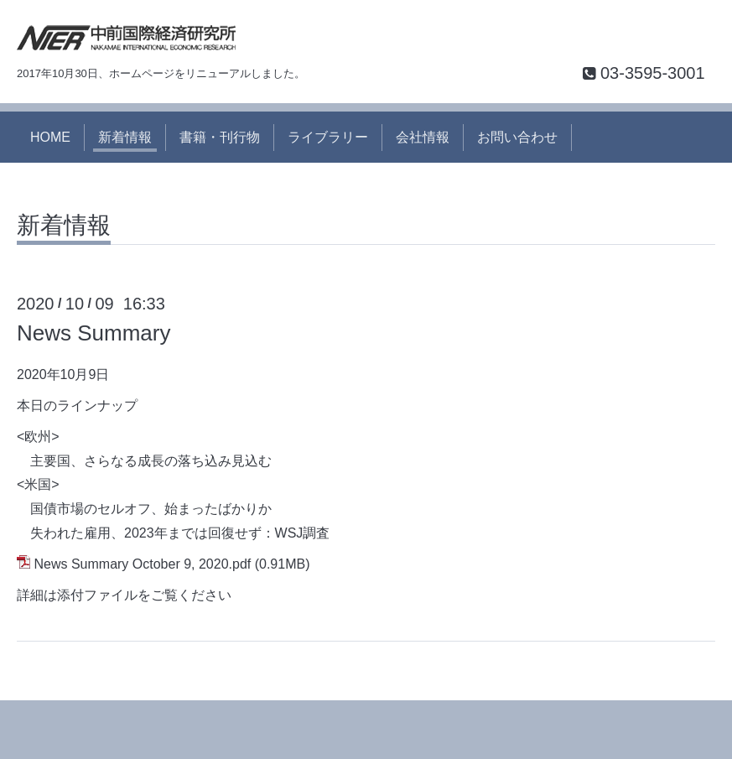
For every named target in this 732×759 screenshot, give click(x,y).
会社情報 (422, 137)
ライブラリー (328, 137)
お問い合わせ (517, 137)
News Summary (93, 333)
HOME (50, 137)
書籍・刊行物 (219, 137)
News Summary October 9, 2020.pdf (142, 564)
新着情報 (125, 137)
